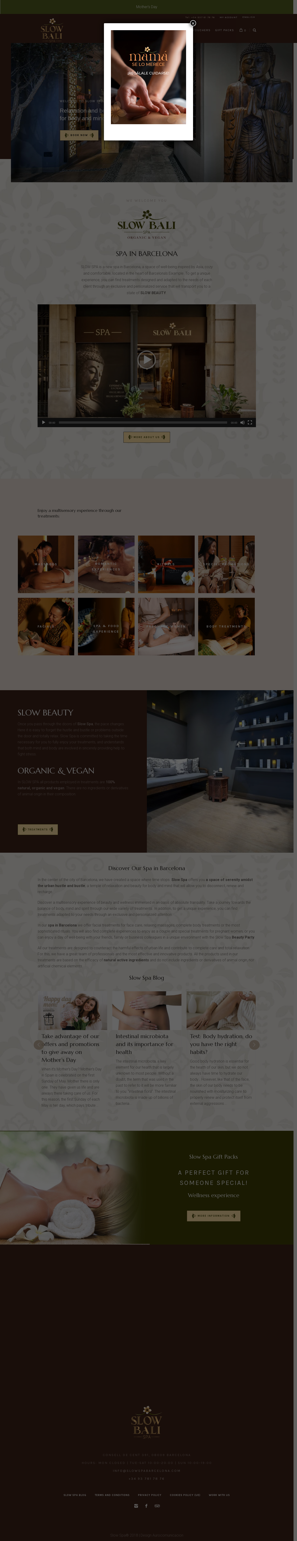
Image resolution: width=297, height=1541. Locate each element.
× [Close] (193, 23)
